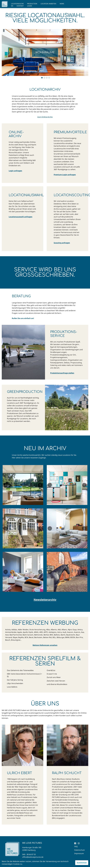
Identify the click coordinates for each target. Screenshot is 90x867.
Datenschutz (79, 850)
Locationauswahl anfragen (20, 217)
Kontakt (20, 6)
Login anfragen (15, 171)
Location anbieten (48, 4)
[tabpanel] (45, 52)
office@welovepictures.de (32, 857)
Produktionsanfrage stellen (62, 373)
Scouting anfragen (62, 243)
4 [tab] (49, 77)
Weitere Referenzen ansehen (45, 645)
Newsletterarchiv (45, 599)
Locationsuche (17, 4)
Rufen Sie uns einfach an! (23, 318)
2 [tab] (44, 77)
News (62, 4)
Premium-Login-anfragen (65, 174)
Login (29, 6)
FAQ (76, 846)
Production (32, 4)
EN (12, 6)
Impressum (79, 853)
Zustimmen (82, 862)
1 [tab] (42, 77)
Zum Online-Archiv (45, 117)
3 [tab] (46, 77)
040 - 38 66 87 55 (29, 854)
